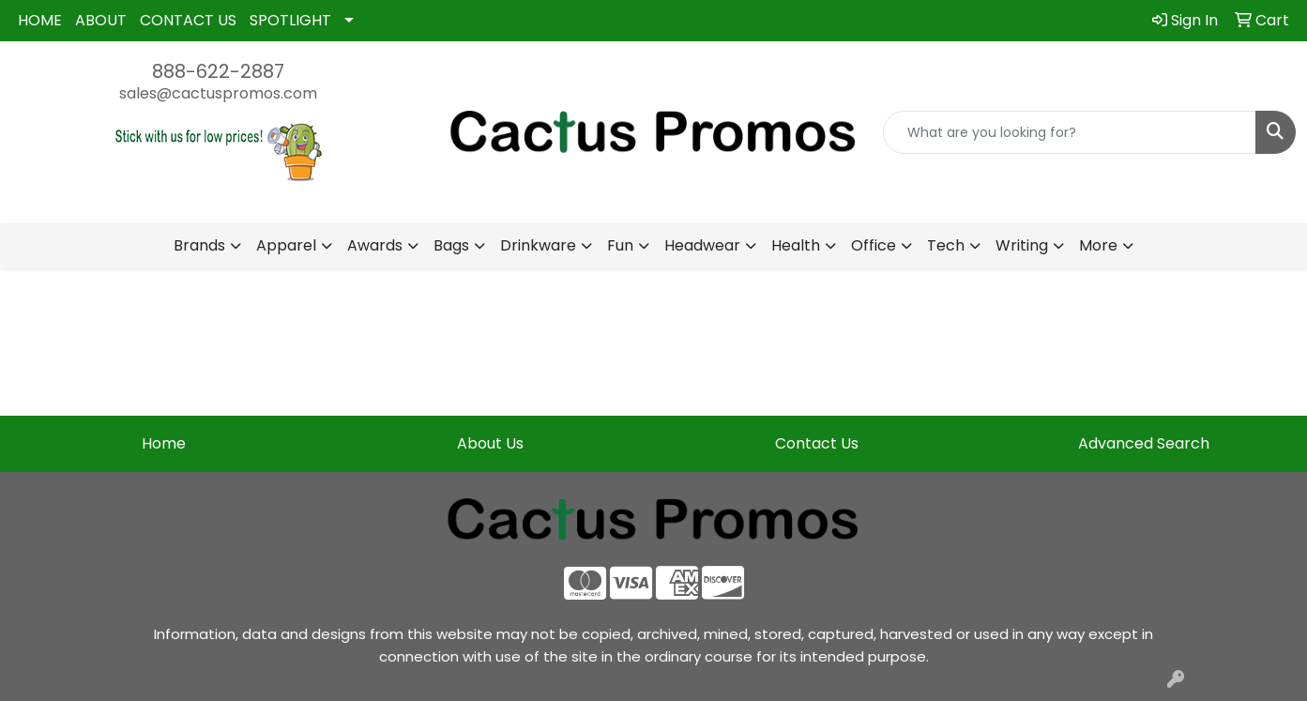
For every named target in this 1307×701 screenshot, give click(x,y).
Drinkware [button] (538, 245)
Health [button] (795, 245)
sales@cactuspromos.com (218, 93)
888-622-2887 (218, 71)
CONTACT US (188, 20)
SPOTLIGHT (290, 20)
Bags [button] (451, 245)
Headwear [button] (702, 245)
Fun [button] (620, 245)
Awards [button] (375, 245)
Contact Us (817, 443)
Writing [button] (1021, 245)
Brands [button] (199, 245)
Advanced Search (1143, 443)
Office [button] (873, 245)
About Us (490, 443)
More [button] (1098, 245)
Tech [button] (946, 245)
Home (164, 443)
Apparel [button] (286, 245)
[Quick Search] (1069, 132)
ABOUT (101, 20)
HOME (40, 20)
